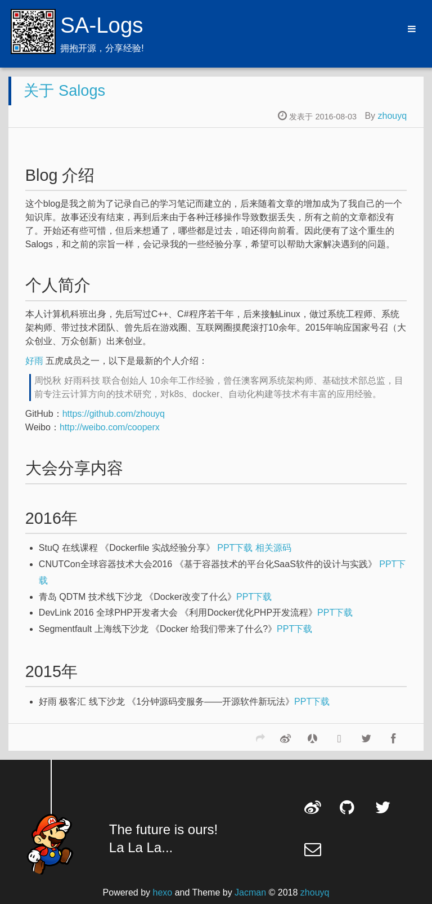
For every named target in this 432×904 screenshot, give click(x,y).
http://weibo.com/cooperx (110, 427)
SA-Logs (101, 25)
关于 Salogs (64, 90)
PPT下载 (235, 548)
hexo (163, 892)
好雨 (34, 361)
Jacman (250, 892)
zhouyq (392, 116)
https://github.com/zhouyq (113, 413)
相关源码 (273, 548)
